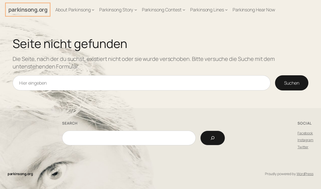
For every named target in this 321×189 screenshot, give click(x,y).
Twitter (303, 147)
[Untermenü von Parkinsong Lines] (226, 9)
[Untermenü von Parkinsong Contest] (184, 9)
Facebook (305, 133)
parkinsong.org (27, 9)
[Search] (212, 138)
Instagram (305, 139)
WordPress (305, 173)
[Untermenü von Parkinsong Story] (135, 9)
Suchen (291, 83)
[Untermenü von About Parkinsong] (93, 9)
